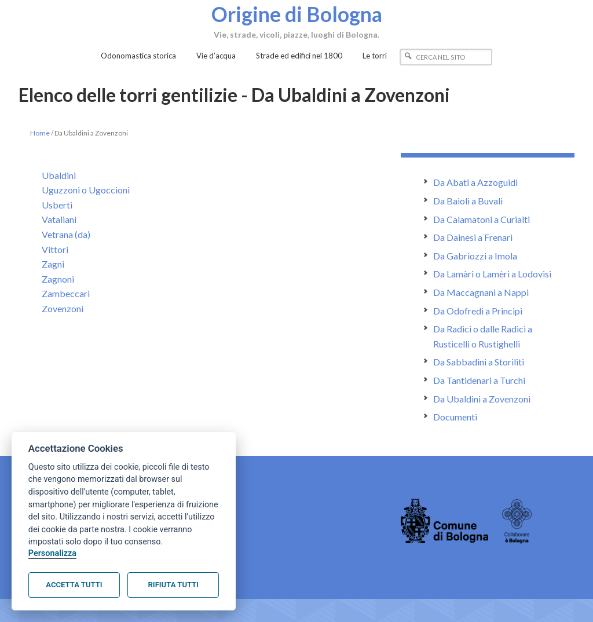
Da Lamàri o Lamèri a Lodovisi (492, 273)
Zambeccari (66, 293)
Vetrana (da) (66, 234)
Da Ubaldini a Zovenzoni (481, 398)
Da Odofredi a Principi (477, 310)
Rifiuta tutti (173, 584)
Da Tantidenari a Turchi (479, 380)
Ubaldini (59, 175)
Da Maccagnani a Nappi (481, 292)
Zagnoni (58, 278)
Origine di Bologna (296, 13)
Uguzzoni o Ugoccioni (86, 189)
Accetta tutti (74, 584)
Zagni (53, 263)
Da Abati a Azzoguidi (475, 182)
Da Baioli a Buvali (468, 200)
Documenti (455, 416)
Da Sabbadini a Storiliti (478, 361)
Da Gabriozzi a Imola (475, 255)
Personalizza (52, 553)
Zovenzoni (62, 308)
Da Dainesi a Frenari (473, 237)
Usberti (57, 204)
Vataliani (59, 219)
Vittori (55, 249)
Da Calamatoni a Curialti (481, 219)
